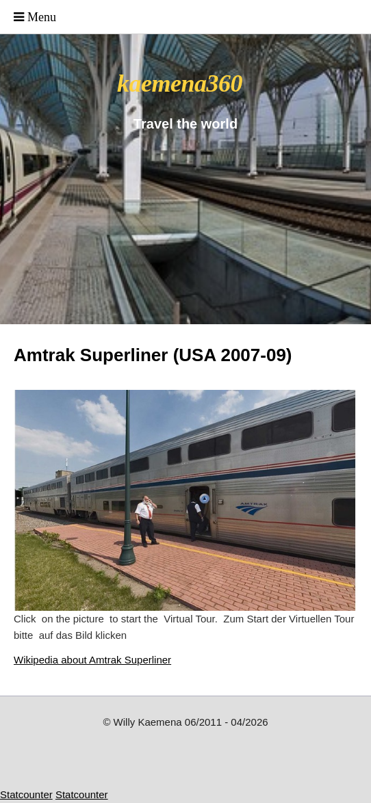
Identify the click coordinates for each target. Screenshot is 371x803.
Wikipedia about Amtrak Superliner (92, 660)
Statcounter (26, 794)
